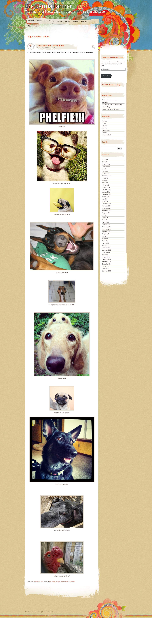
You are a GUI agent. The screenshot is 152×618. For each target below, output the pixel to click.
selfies (66, 581)
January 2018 (106, 164)
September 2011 (106, 264)
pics (59, 581)
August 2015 (105, 196)
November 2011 (106, 262)
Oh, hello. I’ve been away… (109, 100)
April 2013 (105, 241)
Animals (76, 21)
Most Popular (32, 26)
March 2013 (105, 243)
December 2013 (106, 227)
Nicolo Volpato (55, 612)
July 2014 (104, 215)
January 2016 (106, 187)
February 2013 (106, 245)
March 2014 (105, 222)
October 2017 (106, 166)
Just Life (60, 21)
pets (57, 581)
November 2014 (106, 206)
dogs (50, 581)
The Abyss (105, 102)
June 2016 (105, 178)
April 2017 (105, 171)
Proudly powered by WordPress (33, 612)
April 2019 (105, 162)
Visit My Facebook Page (111, 85)
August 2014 (105, 213)
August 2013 (105, 234)
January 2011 (105, 268)
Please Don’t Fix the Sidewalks (110, 109)
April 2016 (105, 183)
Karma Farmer (54, 48)
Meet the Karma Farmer (45, 21)
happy (53, 581)
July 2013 (104, 236)
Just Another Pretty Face (50, 45)
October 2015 (106, 192)
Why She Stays (106, 107)
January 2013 (106, 248)
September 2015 (106, 194)
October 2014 (106, 208)
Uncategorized (106, 135)
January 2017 (105, 173)
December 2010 (106, 271)
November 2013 (106, 229)
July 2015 (104, 199)
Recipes (104, 132)
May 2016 (105, 180)
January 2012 (106, 257)
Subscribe (106, 76)
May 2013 (105, 238)
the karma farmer (48, 6)
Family (67, 21)
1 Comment (72, 581)
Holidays (84, 21)
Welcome (31, 20)
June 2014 (105, 217)
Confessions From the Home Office (112, 104)
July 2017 (104, 169)
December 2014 (106, 203)
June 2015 (105, 201)
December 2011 (106, 259)
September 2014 (106, 210)
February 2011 (106, 266)
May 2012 (105, 255)
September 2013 (106, 231)
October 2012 (106, 252)
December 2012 (106, 250)
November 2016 (106, 176)
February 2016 (106, 185)
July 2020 (105, 159)
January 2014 (106, 224)
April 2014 (105, 220)
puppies (63, 581)
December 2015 (106, 190)
